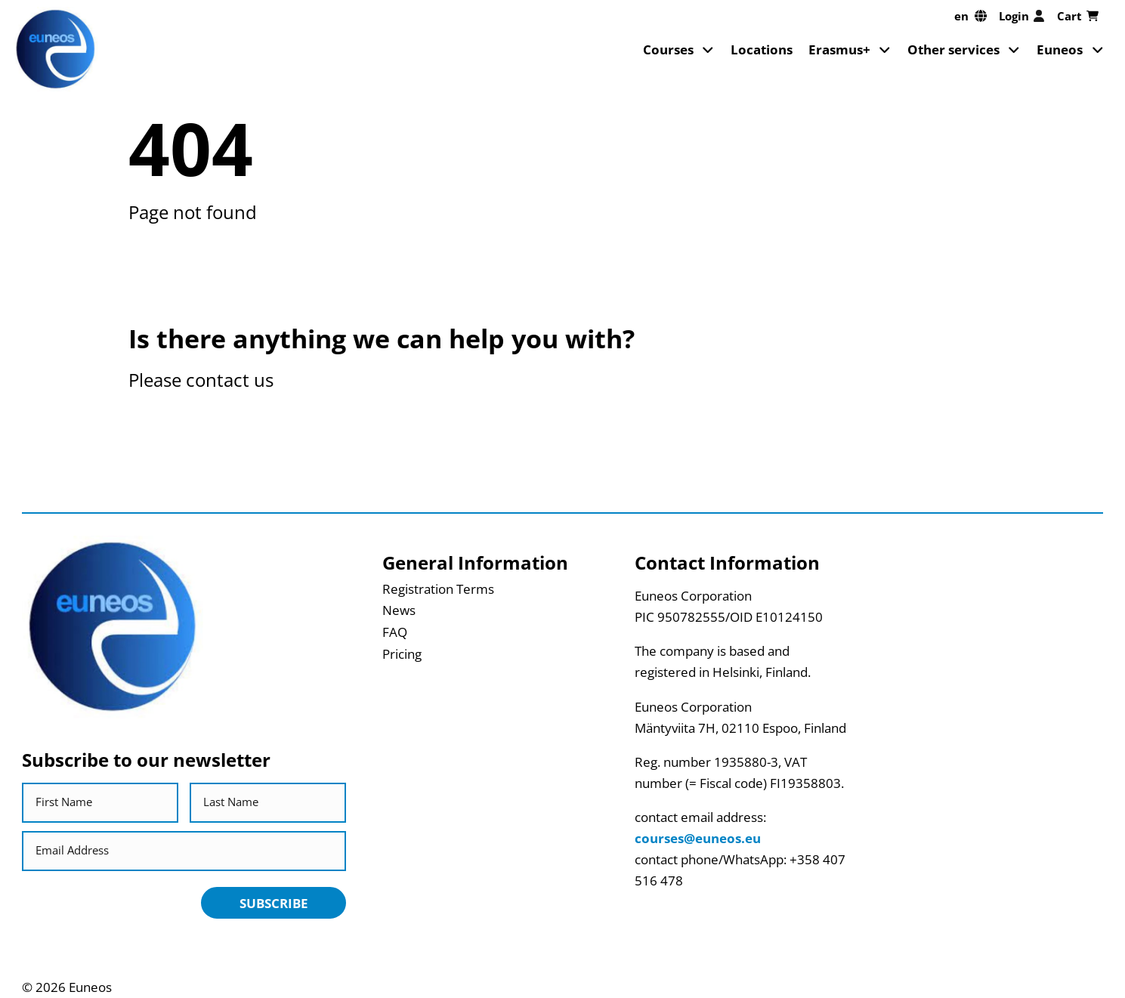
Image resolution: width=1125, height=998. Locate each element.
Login (1022, 15)
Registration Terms (438, 588)
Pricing (402, 653)
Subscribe (274, 903)
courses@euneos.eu (698, 838)
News (399, 610)
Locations (762, 49)
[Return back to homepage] (55, 49)
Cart (1078, 15)
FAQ (394, 632)
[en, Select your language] (970, 15)
